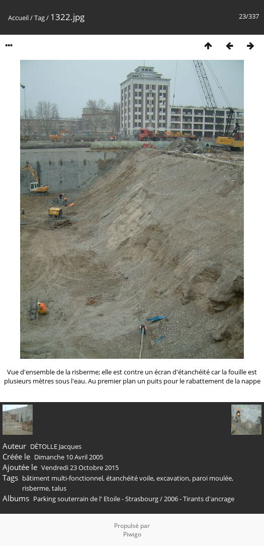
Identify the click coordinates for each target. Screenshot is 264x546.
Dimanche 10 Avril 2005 (68, 456)
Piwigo (132, 534)
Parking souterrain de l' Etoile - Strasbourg (95, 498)
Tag (39, 17)
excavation (172, 478)
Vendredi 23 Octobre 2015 (80, 467)
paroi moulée (212, 478)
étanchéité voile (129, 478)
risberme (35, 488)
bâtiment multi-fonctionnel (62, 478)
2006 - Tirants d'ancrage (199, 498)
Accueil (18, 17)
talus (59, 488)
